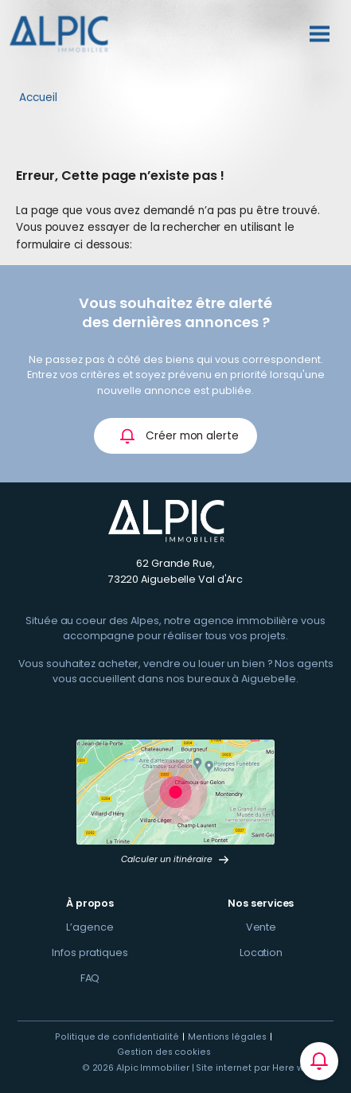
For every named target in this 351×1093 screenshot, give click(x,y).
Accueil (38, 97)
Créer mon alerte (178, 436)
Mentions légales (227, 1037)
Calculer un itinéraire (175, 859)
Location (261, 952)
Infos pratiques (90, 952)
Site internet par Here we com (264, 1068)
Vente (261, 927)
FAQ (90, 978)
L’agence (89, 927)
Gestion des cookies (163, 1052)
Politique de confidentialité (116, 1037)
